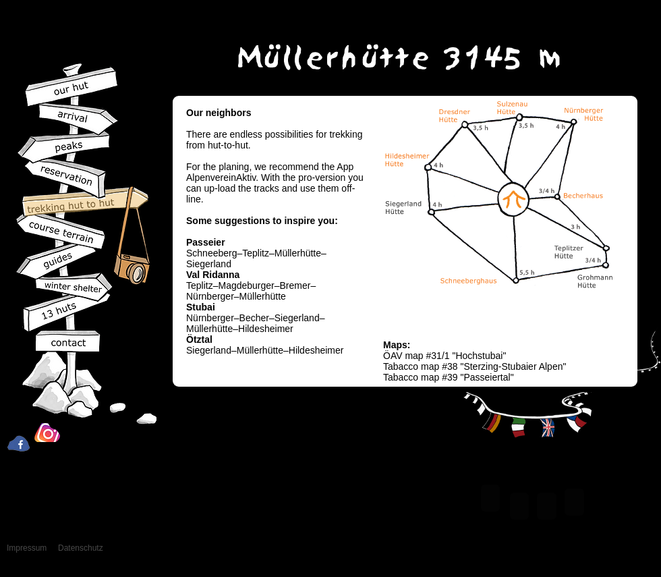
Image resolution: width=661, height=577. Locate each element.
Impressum (27, 548)
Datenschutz (80, 548)
